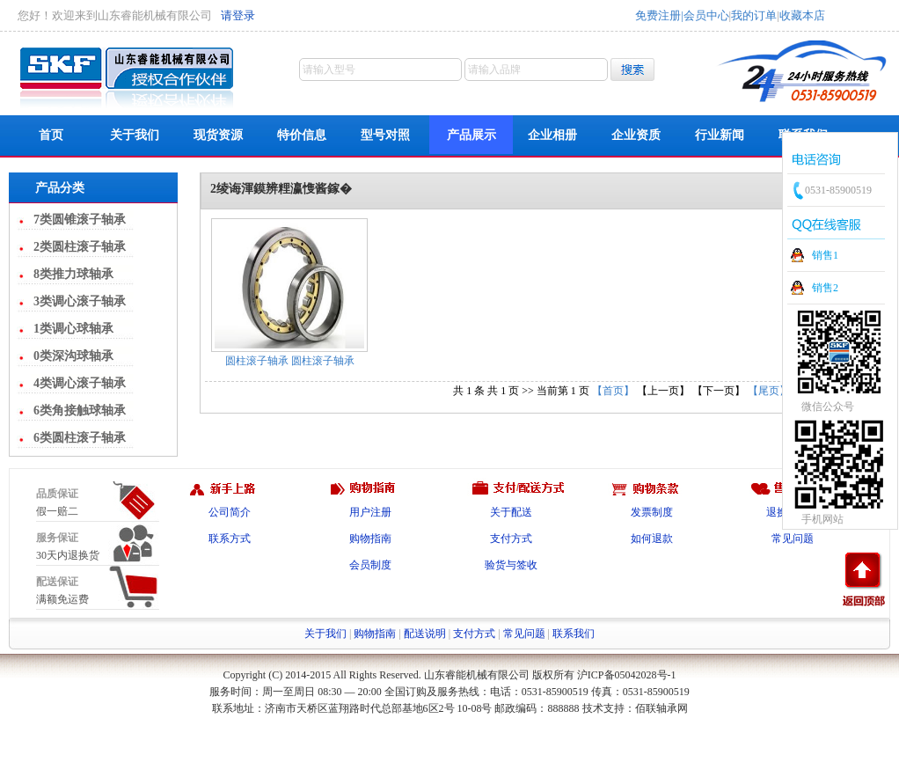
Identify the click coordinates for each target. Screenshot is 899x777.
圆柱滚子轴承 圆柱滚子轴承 (289, 361)
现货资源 (218, 135)
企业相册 (552, 135)
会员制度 (370, 565)
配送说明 (425, 633)
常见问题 (792, 538)
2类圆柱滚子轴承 (79, 246)
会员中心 (706, 15)
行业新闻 (719, 135)
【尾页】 (769, 391)
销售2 (825, 288)
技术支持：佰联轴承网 (635, 708)
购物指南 (370, 538)
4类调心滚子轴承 (79, 383)
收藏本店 (802, 15)
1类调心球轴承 (73, 328)
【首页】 (613, 391)
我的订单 (754, 15)
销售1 (825, 255)
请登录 (238, 15)
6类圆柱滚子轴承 (79, 437)
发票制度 (652, 512)
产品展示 (471, 135)
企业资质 (636, 135)
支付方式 (511, 538)
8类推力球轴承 (73, 274)
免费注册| (659, 15)
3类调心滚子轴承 (79, 301)
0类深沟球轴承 (73, 356)
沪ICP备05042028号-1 (626, 675)
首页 (51, 135)
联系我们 (573, 633)
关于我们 (134, 135)
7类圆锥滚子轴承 (79, 219)
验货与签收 (511, 565)
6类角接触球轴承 (79, 410)
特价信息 (301, 135)
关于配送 (511, 512)
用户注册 (370, 512)
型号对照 (385, 135)
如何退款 (652, 538)
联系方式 (229, 538)
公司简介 (229, 512)
